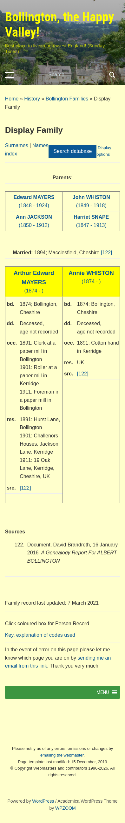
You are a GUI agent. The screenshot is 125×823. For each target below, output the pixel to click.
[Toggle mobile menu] (9, 75)
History (32, 98)
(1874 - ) (34, 282)
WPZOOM (65, 808)
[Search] (77, 75)
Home (12, 98)
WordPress (43, 801)
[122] (106, 252)
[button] (102, 692)
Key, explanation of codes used (40, 635)
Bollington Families (67, 98)
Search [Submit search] (112, 74)
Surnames (16, 145)
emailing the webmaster (62, 755)
